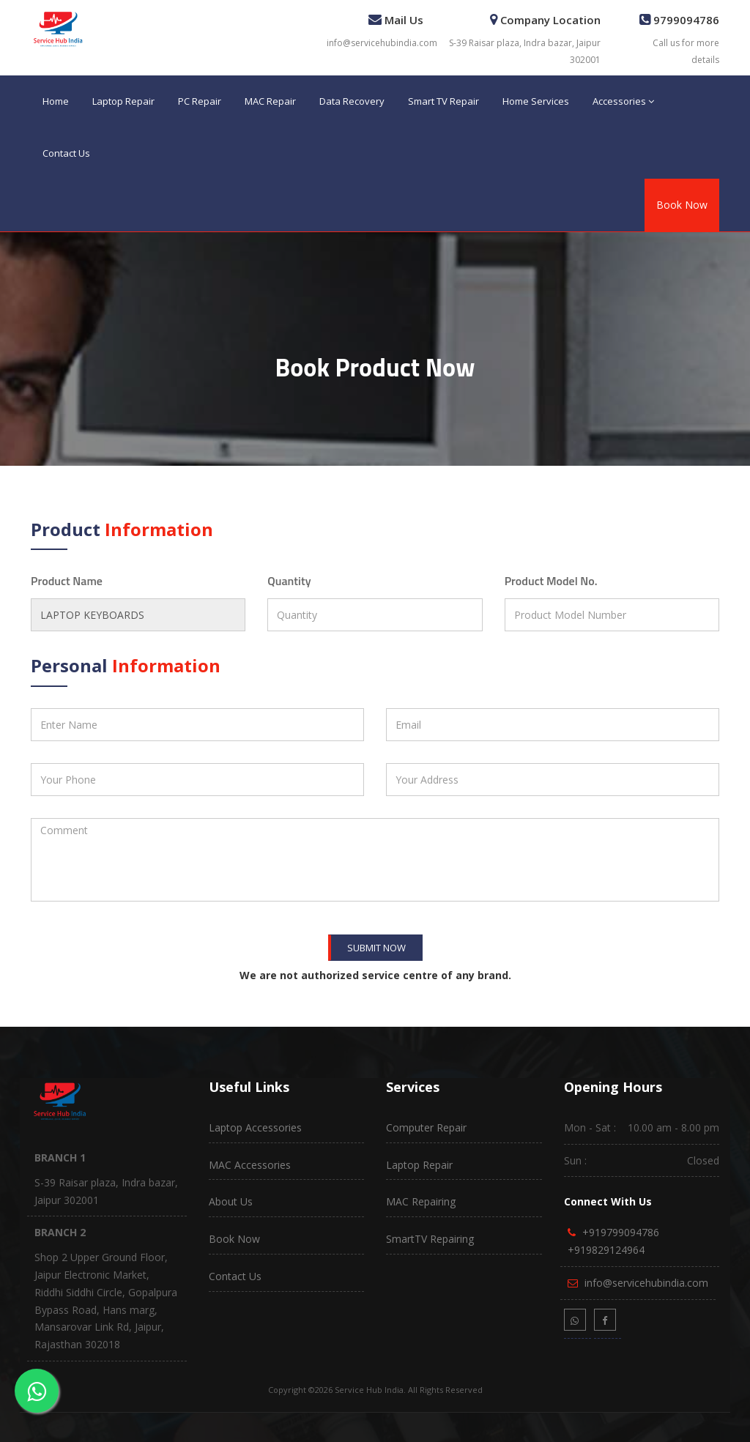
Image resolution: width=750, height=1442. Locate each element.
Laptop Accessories (255, 1127)
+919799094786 (620, 1232)
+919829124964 (606, 1250)
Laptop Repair (123, 101)
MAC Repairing (421, 1201)
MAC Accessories (250, 1165)
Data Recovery (352, 101)
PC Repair (199, 101)
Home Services (535, 101)
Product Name (67, 581)
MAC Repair (270, 101)
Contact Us (66, 153)
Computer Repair (426, 1127)
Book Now (682, 205)
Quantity (289, 581)
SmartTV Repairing (430, 1239)
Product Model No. (551, 581)
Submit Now (376, 947)
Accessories (623, 101)
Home (55, 101)
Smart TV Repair (443, 101)
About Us (231, 1201)
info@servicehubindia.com (382, 43)
